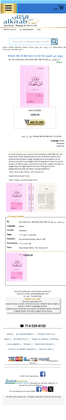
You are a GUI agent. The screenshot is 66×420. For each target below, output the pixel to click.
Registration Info (44, 344)
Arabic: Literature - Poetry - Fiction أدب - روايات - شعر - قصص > (31, 47)
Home (5, 47)
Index (7, 339)
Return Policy (20, 339)
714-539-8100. (36, 296)
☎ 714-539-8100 (33, 326)
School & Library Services (21, 349)
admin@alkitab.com (40, 294)
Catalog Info (45, 349)
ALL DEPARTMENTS (27, 30)
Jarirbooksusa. (37, 385)
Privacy (27, 344)
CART (58, 9)
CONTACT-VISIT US (9, 30)
